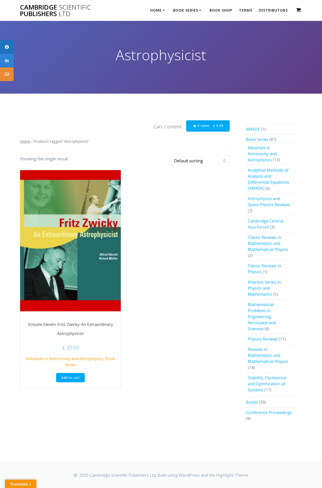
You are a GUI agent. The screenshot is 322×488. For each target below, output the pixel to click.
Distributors (273, 10)
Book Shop (221, 10)
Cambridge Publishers (55, 10)
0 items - (207, 126)
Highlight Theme (232, 475)
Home (156, 10)
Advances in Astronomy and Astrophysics (64, 359)
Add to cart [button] (70, 378)
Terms (245, 10)
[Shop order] (200, 161)
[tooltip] (7, 47)
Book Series (185, 10)
